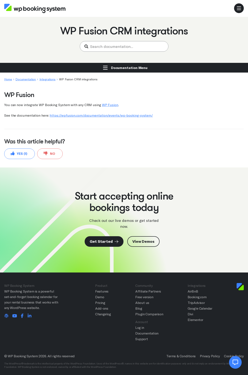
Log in (139, 328)
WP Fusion (110, 105)
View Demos (143, 241)
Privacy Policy (210, 356)
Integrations (47, 79)
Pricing (100, 303)
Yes (19, 153)
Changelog (103, 314)
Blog (138, 308)
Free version (144, 297)
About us (142, 303)
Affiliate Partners (148, 291)
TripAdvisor (196, 303)
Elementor (195, 320)
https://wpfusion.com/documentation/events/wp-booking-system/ (101, 115)
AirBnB (193, 291)
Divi (190, 314)
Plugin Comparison (149, 314)
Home (8, 79)
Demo (99, 297)
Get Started (104, 241)
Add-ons (101, 308)
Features (101, 291)
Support (141, 339)
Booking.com (197, 297)
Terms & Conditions (181, 356)
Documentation (25, 79)
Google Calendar (200, 308)
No (49, 153)
